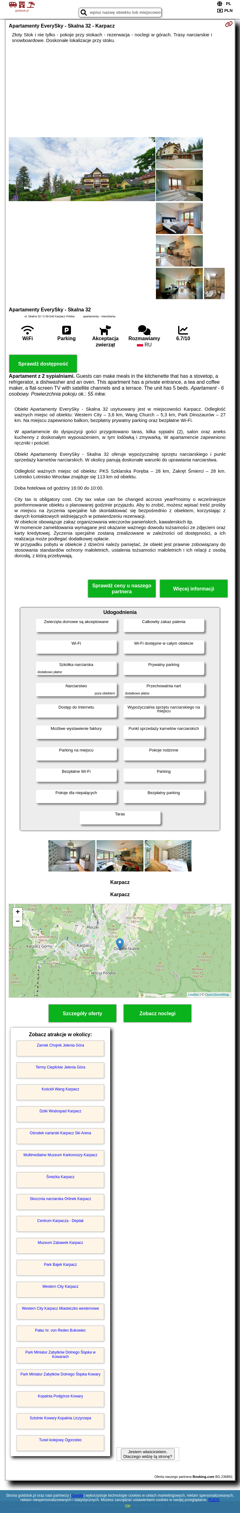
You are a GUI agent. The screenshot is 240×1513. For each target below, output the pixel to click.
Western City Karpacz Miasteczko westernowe (60, 1308)
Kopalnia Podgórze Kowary (60, 1396)
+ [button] (18, 912)
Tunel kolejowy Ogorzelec (60, 1440)
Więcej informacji (193, 588)
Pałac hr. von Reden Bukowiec (60, 1330)
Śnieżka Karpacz (60, 1177)
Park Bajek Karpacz (60, 1264)
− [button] (18, 922)
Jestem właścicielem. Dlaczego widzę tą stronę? (147, 1454)
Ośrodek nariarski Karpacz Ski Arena (60, 1133)
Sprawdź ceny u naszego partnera (121, 588)
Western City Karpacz (60, 1286)
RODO (214, 1500)
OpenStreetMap (217, 994)
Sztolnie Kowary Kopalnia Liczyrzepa (60, 1418)
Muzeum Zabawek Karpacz (60, 1242)
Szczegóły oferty (82, 1013)
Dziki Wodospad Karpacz (60, 1111)
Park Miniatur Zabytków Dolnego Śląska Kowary (60, 1374)
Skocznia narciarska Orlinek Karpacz (60, 1199)
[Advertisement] (120, 90)
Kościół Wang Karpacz (60, 1089)
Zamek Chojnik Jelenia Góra (60, 1045)
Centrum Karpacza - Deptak (60, 1221)
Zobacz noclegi (157, 1013)
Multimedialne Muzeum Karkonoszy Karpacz (60, 1155)
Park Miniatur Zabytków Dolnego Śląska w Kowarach (60, 1354)
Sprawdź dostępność (43, 364)
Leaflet (193, 994)
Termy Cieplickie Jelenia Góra (60, 1067)
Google (77, 1495)
